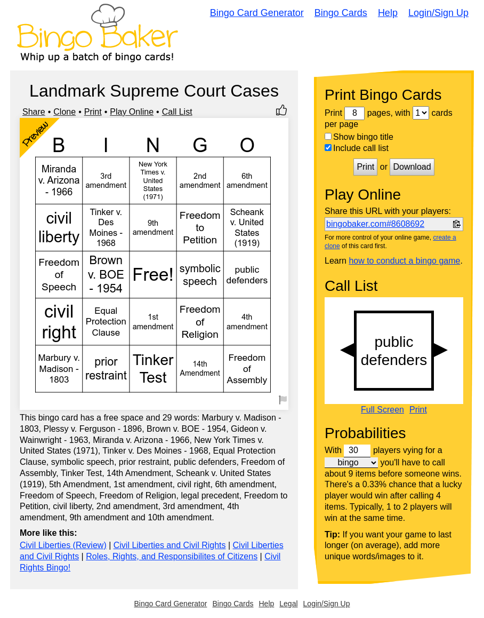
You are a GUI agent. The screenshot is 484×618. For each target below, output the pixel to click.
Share (33, 111)
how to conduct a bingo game (404, 260)
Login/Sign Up (438, 12)
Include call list (357, 148)
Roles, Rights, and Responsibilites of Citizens (171, 556)
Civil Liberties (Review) (63, 545)
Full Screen (382, 410)
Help (388, 12)
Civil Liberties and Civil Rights (170, 545)
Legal (288, 603)
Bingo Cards (340, 12)
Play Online (132, 111)
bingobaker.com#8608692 (375, 223)
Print (93, 111)
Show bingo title (359, 136)
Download (412, 166)
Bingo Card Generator (257, 12)
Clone (64, 111)
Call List (177, 111)
